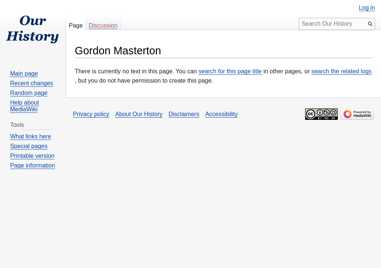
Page (76, 25)
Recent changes (31, 83)
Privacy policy (91, 114)
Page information (32, 165)
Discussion (103, 25)
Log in (367, 7)
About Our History (139, 114)
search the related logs (341, 71)
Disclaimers (184, 114)
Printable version (32, 156)
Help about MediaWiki (24, 105)
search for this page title (230, 71)
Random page (29, 93)
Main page (24, 73)
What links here (30, 136)
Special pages (29, 146)
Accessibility (221, 114)
